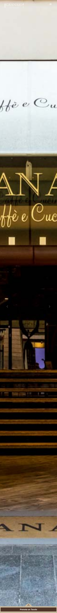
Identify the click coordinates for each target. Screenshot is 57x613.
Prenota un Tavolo (28, 609)
